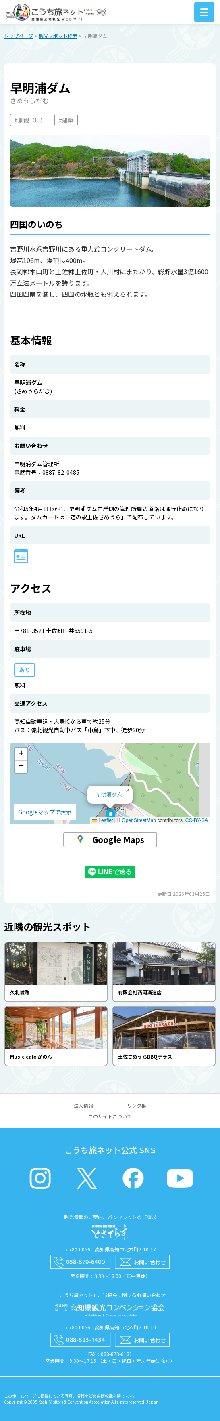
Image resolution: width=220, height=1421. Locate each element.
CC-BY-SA (196, 820)
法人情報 (83, 1105)
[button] (111, 816)
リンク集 (136, 1105)
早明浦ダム (109, 794)
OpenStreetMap (139, 820)
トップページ (18, 35)
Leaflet (102, 820)
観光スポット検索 (58, 35)
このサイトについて (110, 1116)
